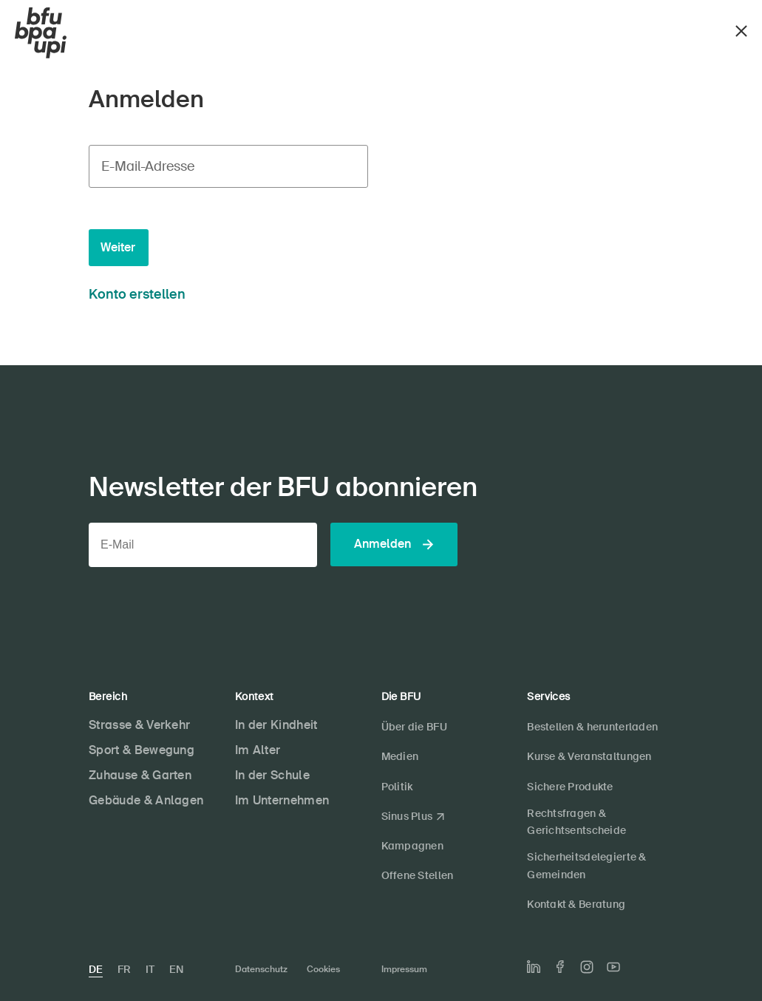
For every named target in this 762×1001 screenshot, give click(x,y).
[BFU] (41, 33)
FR (124, 969)
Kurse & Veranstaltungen (589, 756)
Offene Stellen (417, 875)
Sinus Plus (407, 816)
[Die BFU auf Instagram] (586, 967)
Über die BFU (414, 726)
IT (150, 969)
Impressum (404, 969)
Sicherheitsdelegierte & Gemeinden (586, 865)
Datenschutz (261, 969)
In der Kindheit (276, 725)
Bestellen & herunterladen (592, 726)
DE (96, 969)
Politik (397, 786)
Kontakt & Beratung (576, 904)
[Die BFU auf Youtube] (613, 967)
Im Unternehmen (282, 800)
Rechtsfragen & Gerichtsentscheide (576, 822)
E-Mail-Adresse (147, 166)
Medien (400, 756)
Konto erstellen (137, 294)
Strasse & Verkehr (139, 725)
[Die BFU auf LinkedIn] (533, 967)
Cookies (323, 969)
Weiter (118, 247)
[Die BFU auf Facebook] (560, 966)
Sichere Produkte (570, 786)
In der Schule (272, 775)
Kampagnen (412, 845)
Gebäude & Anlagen (146, 800)
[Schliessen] (741, 29)
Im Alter (258, 750)
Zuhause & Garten (140, 775)
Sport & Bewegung (141, 750)
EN (176, 969)
